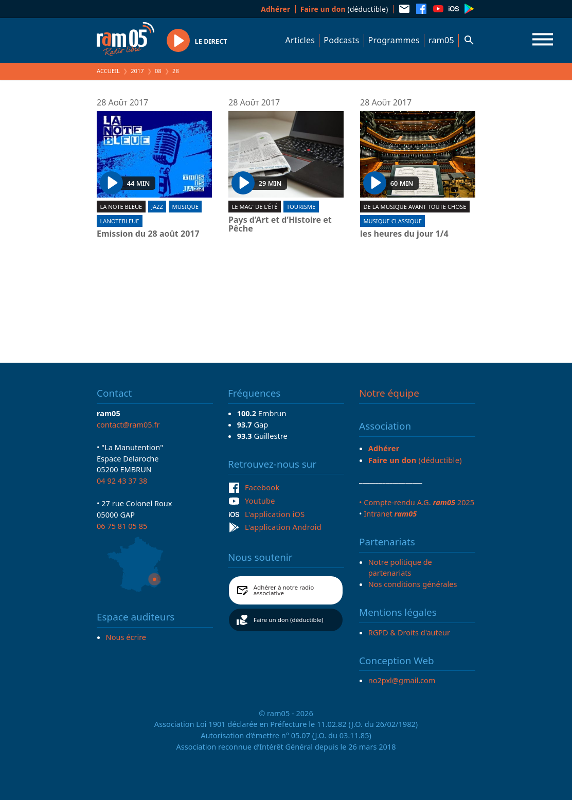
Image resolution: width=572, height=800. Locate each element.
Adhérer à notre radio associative (284, 590)
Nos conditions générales (412, 584)
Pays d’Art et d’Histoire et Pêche (280, 225)
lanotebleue (119, 221)
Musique (185, 206)
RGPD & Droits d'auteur (409, 632)
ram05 (441, 40)
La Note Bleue (121, 206)
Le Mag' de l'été (254, 206)
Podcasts (341, 40)
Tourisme (301, 206)
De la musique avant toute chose (414, 206)
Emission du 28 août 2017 (148, 234)
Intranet (390, 513)
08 (158, 71)
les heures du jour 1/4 (404, 234)
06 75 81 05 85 (122, 526)
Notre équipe (389, 393)
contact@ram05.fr (128, 424)
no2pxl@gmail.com (402, 680)
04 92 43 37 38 (122, 480)
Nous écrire (126, 637)
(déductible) (344, 9)
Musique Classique (392, 221)
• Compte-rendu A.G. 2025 (416, 502)
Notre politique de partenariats (400, 567)
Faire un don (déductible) (289, 620)
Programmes (394, 40)
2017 (137, 71)
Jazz (157, 206)
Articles (300, 40)
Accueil (108, 71)
